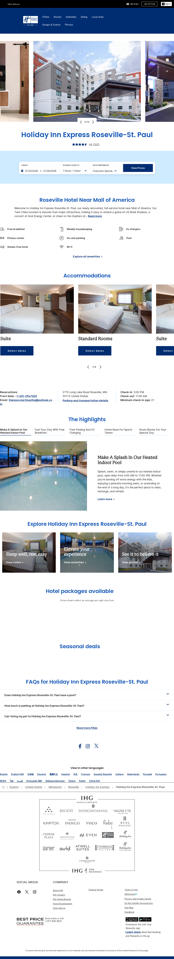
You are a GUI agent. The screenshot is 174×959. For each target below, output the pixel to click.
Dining (84, 16)
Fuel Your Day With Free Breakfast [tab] (49, 431)
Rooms (57, 16)
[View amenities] (74, 563)
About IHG (58, 890)
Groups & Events (51, 24)
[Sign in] (166, 4)
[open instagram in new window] (86, 746)
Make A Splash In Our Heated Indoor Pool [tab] (13, 431)
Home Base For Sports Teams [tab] (118, 431)
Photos (69, 24)
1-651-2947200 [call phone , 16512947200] (27, 396)
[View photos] (130, 563)
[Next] (93, 122)
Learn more (105, 499)
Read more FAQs (87, 727)
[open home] (4, 787)
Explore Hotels (96, 889)
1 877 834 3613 (53, 921)
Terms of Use (131, 889)
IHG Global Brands (62, 899)
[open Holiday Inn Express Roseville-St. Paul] (139, 787)
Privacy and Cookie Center (138, 899)
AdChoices (131, 894)
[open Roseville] (73, 787)
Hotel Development (62, 903)
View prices (138, 167)
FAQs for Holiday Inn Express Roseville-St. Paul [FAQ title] (87, 682)
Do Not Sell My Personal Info (139, 903)
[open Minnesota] (55, 787)
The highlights (87, 419)
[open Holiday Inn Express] (97, 787)
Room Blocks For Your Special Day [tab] (152, 431)
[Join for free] (149, 4)
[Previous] (81, 122)
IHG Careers (59, 895)
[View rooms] (14, 563)
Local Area (98, 16)
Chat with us (14, 4)
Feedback (129, 912)
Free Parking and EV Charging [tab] (82, 431)
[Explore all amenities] (87, 257)
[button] (17, 350)
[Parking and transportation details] (85, 400)
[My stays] (132, 4)
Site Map (129, 907)
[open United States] (33, 787)
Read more (95, 216)
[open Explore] (15, 787)
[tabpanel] (87, 476)
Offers (45, 16)
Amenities (71, 16)
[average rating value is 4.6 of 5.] (82, 144)
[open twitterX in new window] (95, 746)
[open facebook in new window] (78, 746)
